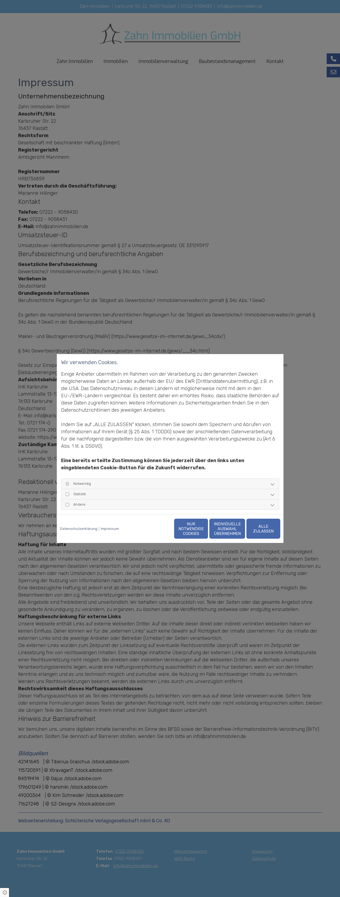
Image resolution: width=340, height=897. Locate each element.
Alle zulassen (255, 528)
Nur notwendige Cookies (154, 529)
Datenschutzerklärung (78, 529)
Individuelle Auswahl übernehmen (204, 529)
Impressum (110, 529)
